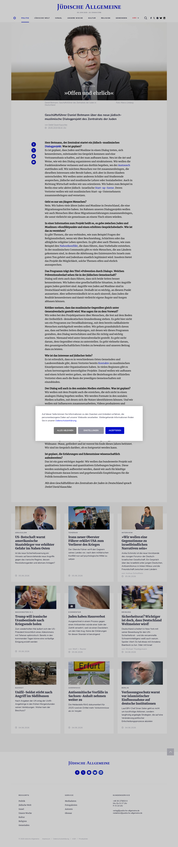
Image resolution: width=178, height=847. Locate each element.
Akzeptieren (115, 430)
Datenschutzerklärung (65, 420)
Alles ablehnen (65, 430)
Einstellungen (91, 430)
